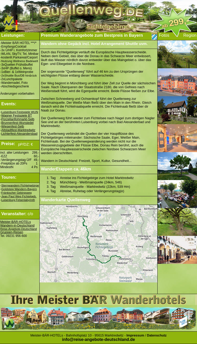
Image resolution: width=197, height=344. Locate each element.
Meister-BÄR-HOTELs (15, 222)
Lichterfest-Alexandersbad (19, 134)
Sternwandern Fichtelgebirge (20, 185)
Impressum (135, 335)
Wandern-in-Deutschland (17, 225)
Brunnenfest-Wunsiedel (17, 123)
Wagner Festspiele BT (16, 115)
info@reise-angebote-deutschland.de (98, 339)
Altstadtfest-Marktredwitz (18, 130)
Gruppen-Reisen (11, 232)
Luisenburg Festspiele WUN (19, 112)
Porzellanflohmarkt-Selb (17, 119)
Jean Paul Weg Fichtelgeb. (19, 196)
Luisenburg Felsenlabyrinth (18, 199)
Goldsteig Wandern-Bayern (19, 189)
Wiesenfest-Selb (12, 126)
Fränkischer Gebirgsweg (16, 192)
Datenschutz (157, 335)
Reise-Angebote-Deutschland (18, 228)
